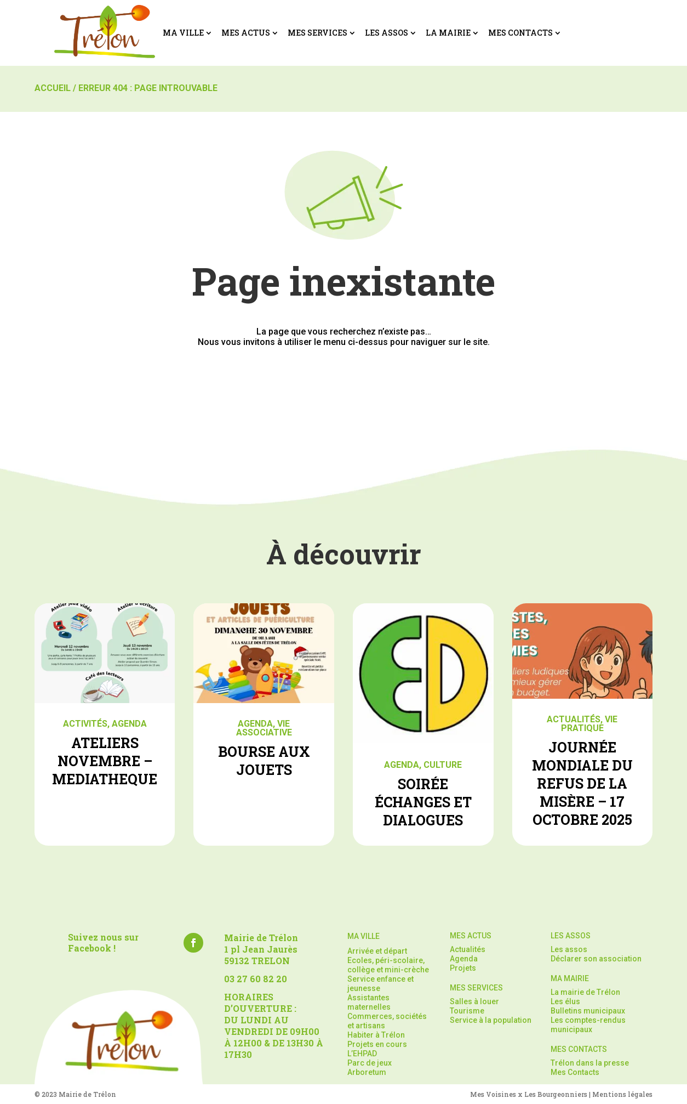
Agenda (129, 723)
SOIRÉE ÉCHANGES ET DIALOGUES (423, 802)
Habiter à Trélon (376, 1035)
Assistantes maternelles (369, 1002)
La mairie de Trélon (585, 992)
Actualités (573, 719)
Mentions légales (622, 1094)
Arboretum (366, 1072)
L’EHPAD (362, 1053)
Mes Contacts (520, 32)
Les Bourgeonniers (555, 1094)
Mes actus (245, 32)
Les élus (565, 1001)
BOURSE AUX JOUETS (264, 761)
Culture (442, 765)
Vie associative (264, 728)
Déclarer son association (596, 958)
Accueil (53, 88)
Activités (85, 723)
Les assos (386, 32)
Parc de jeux (369, 1062)
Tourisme (467, 1010)
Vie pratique (589, 723)
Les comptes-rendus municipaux (588, 1025)
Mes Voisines (493, 1094)
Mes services (317, 32)
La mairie (448, 32)
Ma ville (183, 32)
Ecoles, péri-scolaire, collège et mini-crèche (388, 965)
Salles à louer (474, 1001)
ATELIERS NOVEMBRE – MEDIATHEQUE (104, 761)
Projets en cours (377, 1044)
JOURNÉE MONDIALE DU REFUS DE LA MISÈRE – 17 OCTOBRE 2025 (582, 783)
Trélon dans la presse (590, 1062)
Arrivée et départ (377, 951)
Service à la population (490, 1020)
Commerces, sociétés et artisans (387, 1021)
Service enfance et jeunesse (380, 984)
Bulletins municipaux (588, 1010)
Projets (463, 968)
